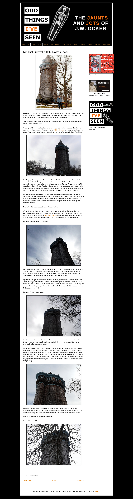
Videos (76, 44)
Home (23, 44)
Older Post (80, 480)
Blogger (97, 491)
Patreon (90, 44)
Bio (28, 44)
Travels (39, 44)
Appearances (106, 44)
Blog (52, 44)
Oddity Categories (66, 44)
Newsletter (97, 44)
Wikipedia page (59, 130)
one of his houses (50, 215)
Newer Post (27, 480)
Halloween (82, 44)
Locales (57, 44)
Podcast (46, 44)
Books (33, 44)
